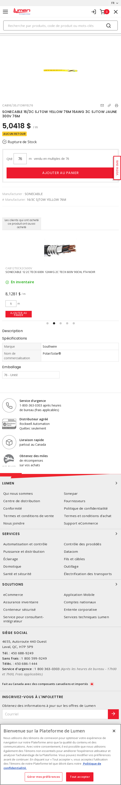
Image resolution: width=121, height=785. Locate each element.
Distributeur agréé (33, 419)
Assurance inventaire (20, 602)
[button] (47, 323)
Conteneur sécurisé (19, 609)
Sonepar (71, 493)
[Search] (60, 25)
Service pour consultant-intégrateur (23, 619)
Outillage (71, 566)
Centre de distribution (21, 501)
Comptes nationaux (80, 602)
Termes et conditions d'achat (88, 516)
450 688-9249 (22, 653)
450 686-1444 (26, 663)
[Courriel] (55, 714)
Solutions (60, 584)
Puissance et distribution (23, 551)
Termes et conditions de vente (28, 516)
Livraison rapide (31, 440)
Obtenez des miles (33, 456)
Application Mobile (79, 595)
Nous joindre (14, 523)
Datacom (71, 551)
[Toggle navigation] (5, 11)
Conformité (12, 508)
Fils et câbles (74, 559)
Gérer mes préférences (43, 777)
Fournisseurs (75, 501)
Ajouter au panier (60, 172)
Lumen (60, 483)
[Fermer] (114, 731)
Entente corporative (80, 609)
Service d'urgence (32, 401)
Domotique (12, 566)
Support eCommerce (81, 523)
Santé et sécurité (17, 574)
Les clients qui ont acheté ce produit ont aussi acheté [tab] (22, 223)
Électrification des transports (88, 574)
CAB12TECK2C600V (18, 268)
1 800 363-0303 (47, 669)
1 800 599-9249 (34, 658)
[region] (60, 754)
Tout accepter (80, 777)
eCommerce (13, 595)
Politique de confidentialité (86, 508)
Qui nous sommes (18, 493)
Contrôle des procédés (82, 544)
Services (60, 533)
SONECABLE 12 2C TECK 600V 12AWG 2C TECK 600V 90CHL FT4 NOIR (50, 272)
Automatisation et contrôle (25, 544)
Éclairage (10, 559)
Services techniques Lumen (86, 617)
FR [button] (112, 3)
